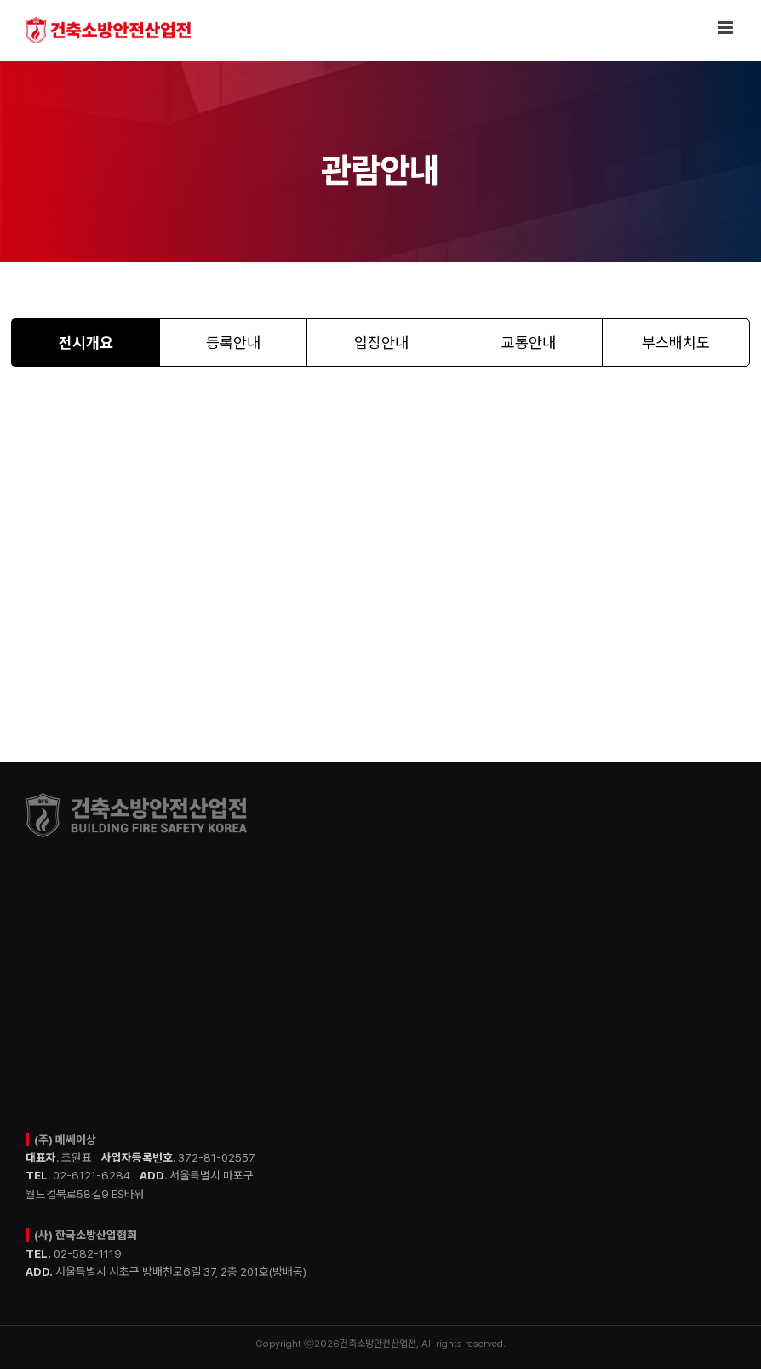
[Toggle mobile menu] (726, 28)
